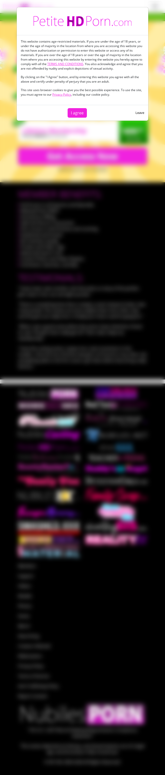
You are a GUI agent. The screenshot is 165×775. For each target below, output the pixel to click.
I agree (77, 113)
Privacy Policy (61, 94)
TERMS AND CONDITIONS (65, 64)
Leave (139, 112)
